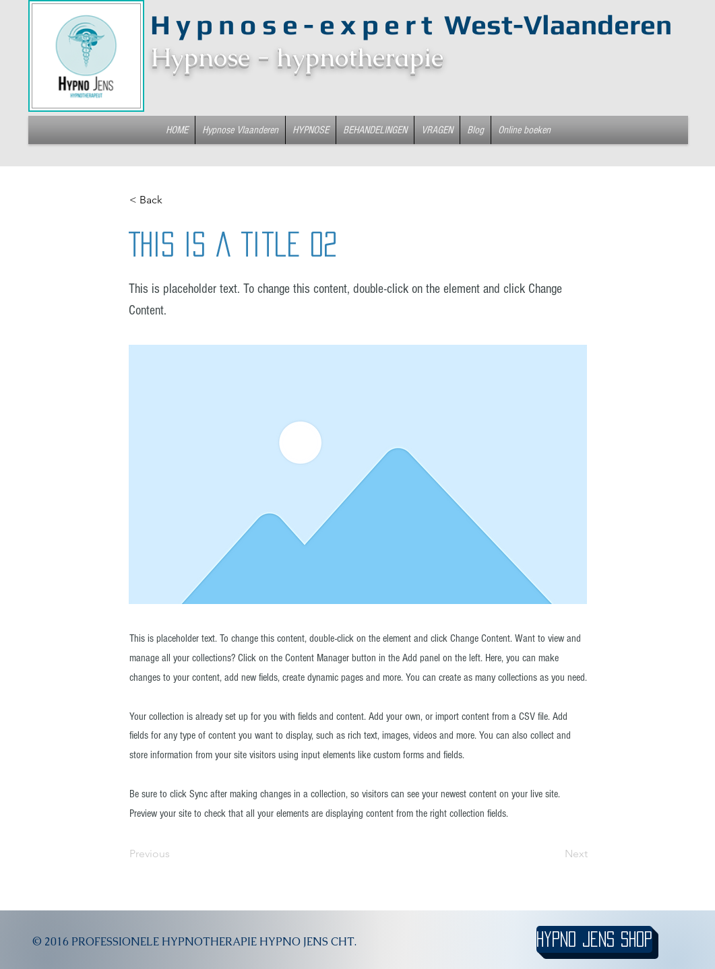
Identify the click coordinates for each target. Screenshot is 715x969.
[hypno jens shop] (594, 939)
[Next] (554, 853)
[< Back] (173, 200)
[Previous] (173, 853)
